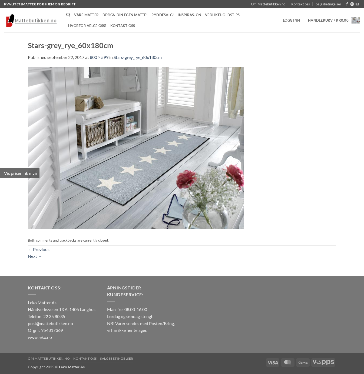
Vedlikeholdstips (222, 15)
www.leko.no (40, 337)
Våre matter (86, 15)
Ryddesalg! (162, 15)
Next (35, 256)
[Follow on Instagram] (352, 4)
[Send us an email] (357, 4)
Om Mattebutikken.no (268, 4)
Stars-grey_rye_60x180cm (138, 57)
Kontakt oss (300, 4)
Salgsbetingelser (328, 4)
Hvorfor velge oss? (87, 26)
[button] (291, 20)
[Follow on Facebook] (347, 4)
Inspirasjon (189, 15)
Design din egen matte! (125, 15)
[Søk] (68, 15)
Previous (38, 249)
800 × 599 (99, 57)
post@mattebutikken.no (50, 323)
